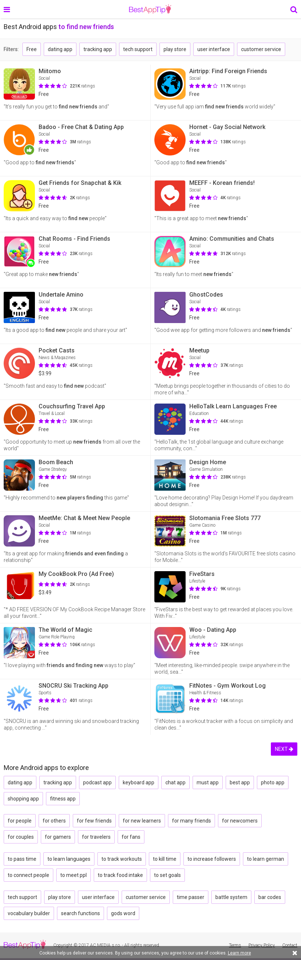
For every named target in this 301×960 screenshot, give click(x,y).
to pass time (22, 859)
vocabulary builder (29, 913)
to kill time (164, 859)
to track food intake (120, 875)
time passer (190, 897)
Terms (235, 945)
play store (175, 49)
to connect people (28, 875)
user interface (213, 49)
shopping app (23, 799)
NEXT (284, 749)
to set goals (167, 875)
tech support (138, 49)
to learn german (265, 859)
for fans (131, 837)
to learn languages (68, 859)
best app (240, 782)
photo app (272, 782)
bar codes (269, 897)
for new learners (142, 821)
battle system (231, 897)
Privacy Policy (261, 945)
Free (31, 49)
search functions (80, 913)
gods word (123, 913)
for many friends (191, 821)
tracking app (97, 49)
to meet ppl (73, 875)
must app (208, 782)
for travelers (96, 837)
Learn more (239, 953)
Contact (289, 945)
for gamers (58, 837)
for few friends (94, 821)
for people (20, 821)
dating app (60, 49)
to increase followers (211, 859)
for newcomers (240, 821)
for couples (21, 837)
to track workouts (121, 859)
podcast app (97, 782)
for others (54, 821)
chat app (175, 782)
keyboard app (138, 782)
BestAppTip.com (150, 9)
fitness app (63, 799)
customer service (261, 49)
